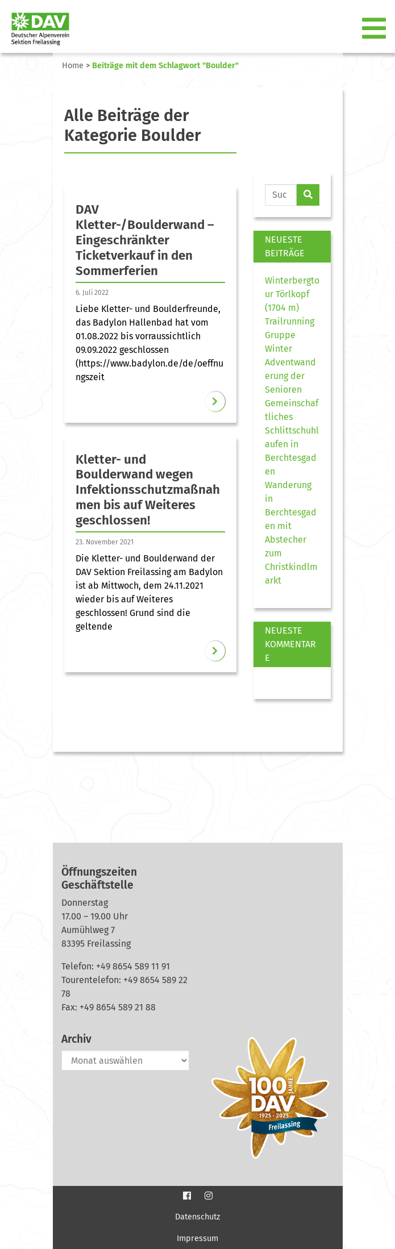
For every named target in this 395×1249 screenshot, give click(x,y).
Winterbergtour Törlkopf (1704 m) (292, 294)
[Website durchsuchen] (281, 195)
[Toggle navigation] (375, 29)
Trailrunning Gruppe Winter (289, 335)
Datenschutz (197, 1217)
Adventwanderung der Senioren (290, 376)
